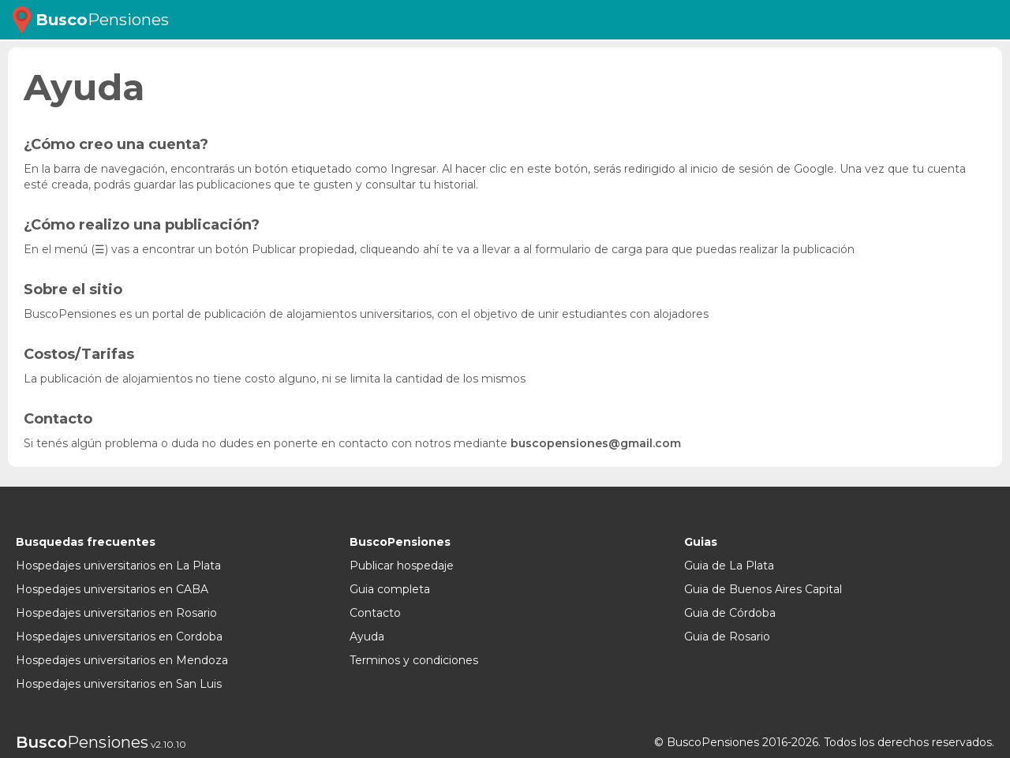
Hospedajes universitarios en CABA (112, 589)
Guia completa (390, 589)
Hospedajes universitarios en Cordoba (119, 636)
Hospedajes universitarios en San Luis (119, 684)
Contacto (375, 613)
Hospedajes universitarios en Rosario (116, 613)
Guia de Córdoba (730, 613)
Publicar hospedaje (402, 565)
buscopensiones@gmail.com (596, 443)
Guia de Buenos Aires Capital (763, 589)
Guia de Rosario (727, 636)
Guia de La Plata (729, 565)
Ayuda (367, 636)
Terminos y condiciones (414, 660)
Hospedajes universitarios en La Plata (118, 565)
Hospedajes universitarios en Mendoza (122, 660)
